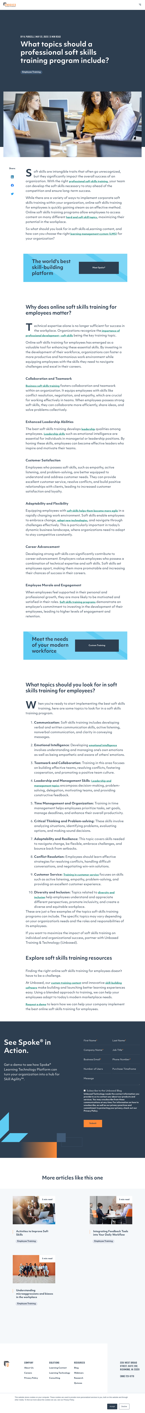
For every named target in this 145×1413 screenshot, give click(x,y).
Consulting (54, 1378)
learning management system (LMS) (93, 234)
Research (78, 1378)
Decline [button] (124, 1406)
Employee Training (31, 72)
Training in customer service (81, 875)
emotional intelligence (103, 745)
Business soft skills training (43, 386)
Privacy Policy (31, 1378)
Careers (28, 1373)
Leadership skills (54, 434)
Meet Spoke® (98, 268)
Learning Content (58, 1368)
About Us (29, 1368)
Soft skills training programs (78, 602)
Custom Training (97, 645)
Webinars (79, 1373)
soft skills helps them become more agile (92, 511)
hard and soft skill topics (81, 217)
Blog (76, 1368)
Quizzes (78, 1383)
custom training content (66, 983)
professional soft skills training (88, 181)
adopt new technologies (72, 520)
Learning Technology (59, 1373)
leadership (88, 429)
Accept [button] (112, 1406)
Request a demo (36, 1004)
